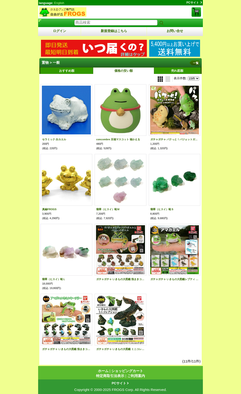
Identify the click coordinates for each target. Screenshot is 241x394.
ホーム (103, 371)
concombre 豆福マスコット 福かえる (118, 139)
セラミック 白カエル (54, 139)
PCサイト (192, 2)
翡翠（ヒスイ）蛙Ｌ (53, 279)
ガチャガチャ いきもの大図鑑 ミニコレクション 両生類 (120, 349)
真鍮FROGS (49, 209)
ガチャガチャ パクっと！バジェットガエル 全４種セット (174, 139)
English (59, 3)
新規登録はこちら (114, 31)
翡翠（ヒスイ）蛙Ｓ (162, 209)
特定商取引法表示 (110, 376)
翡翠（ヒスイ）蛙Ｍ (108, 209)
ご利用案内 (136, 376)
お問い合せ (175, 31)
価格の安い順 (123, 70)
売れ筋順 (177, 70)
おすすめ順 (66, 70)
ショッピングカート (196, 12)
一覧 (196, 63)
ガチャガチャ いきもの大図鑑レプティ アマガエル (174, 279)
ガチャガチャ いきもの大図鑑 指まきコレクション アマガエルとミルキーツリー (66, 349)
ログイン (59, 31)
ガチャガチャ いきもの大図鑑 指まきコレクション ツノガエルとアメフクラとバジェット (120, 279)
